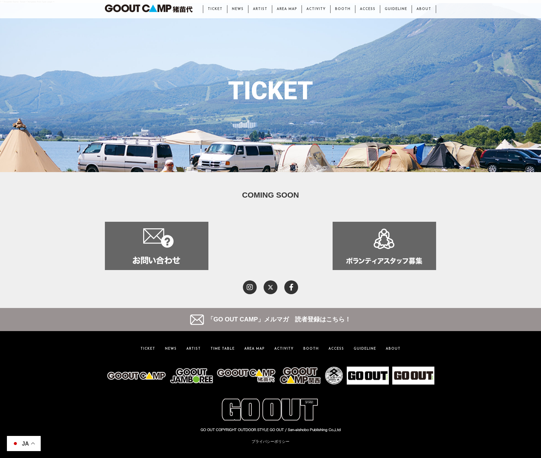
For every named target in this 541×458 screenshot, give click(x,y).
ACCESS (367, 9)
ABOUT (423, 9)
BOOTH (343, 9)
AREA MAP (287, 9)
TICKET (215, 9)
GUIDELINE (396, 9)
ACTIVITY (316, 9)
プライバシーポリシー (270, 441)
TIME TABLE (222, 349)
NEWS (238, 9)
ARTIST (260, 9)
